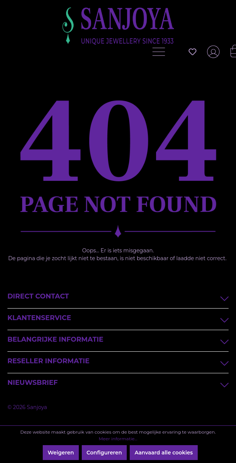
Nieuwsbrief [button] (118, 384)
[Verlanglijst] (192, 52)
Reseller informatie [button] (118, 362)
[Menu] (160, 54)
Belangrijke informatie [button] (118, 340)
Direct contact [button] (118, 297)
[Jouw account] (212, 55)
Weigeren (61, 452)
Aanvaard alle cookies (164, 452)
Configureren (104, 452)
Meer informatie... (117, 438)
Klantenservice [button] (118, 319)
